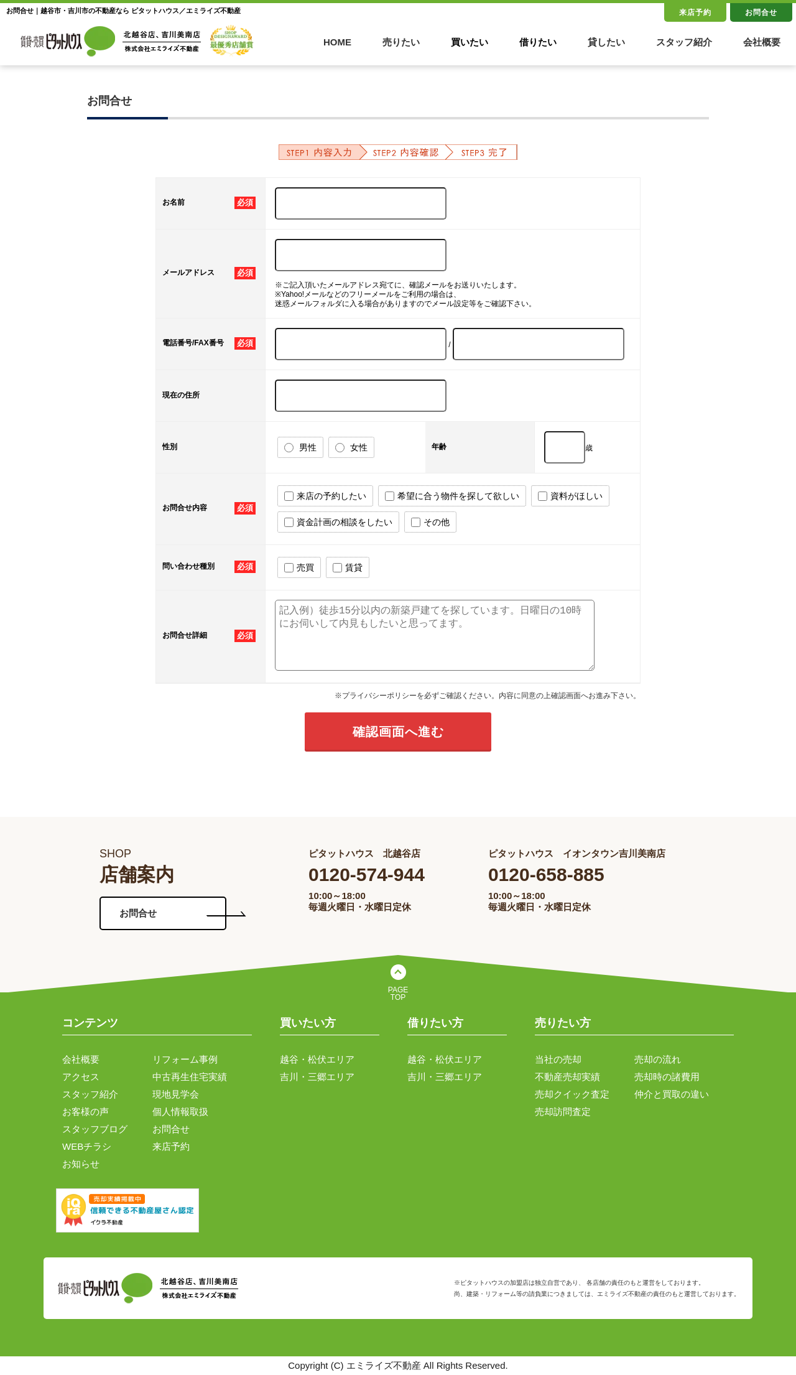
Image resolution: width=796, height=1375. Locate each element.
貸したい (606, 42)
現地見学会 (175, 1094)
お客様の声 (85, 1111)
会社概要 (761, 42)
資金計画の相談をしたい (338, 522)
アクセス (81, 1076)
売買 (299, 567)
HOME (337, 42)
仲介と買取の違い (671, 1094)
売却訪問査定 (563, 1111)
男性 (300, 447)
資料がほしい (570, 496)
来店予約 (695, 12)
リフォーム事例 (185, 1059)
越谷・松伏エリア (317, 1059)
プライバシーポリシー (379, 695)
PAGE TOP (398, 994)
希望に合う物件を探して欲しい (452, 496)
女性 (351, 447)
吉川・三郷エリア (317, 1076)
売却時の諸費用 (667, 1076)
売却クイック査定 (572, 1094)
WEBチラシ (86, 1146)
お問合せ (761, 12)
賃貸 (348, 567)
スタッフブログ (94, 1129)
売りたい (401, 42)
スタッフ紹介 (684, 42)
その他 (430, 522)
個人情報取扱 (180, 1111)
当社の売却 (558, 1059)
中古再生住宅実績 (189, 1076)
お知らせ (81, 1163)
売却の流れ (657, 1059)
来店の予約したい (325, 496)
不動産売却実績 (567, 1076)
